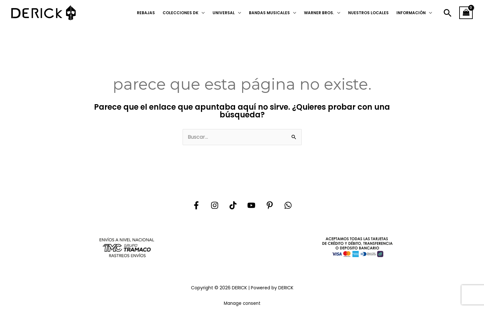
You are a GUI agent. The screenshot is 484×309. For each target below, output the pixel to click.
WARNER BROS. (319, 12)
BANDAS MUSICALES (269, 12)
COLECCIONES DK (180, 12)
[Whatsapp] (288, 205)
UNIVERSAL (224, 12)
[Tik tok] (233, 205)
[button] (447, 13)
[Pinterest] (269, 205)
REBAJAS (146, 12)
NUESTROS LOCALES (368, 12)
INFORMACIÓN (411, 12)
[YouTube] (251, 205)
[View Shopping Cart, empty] (466, 12)
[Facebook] (196, 205)
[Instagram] (214, 205)
